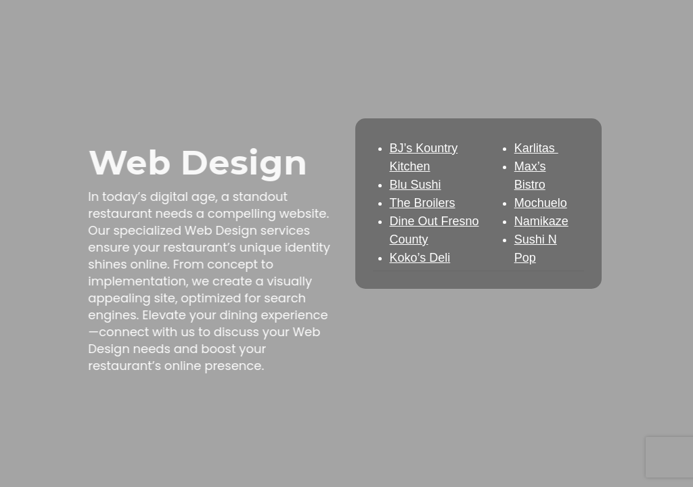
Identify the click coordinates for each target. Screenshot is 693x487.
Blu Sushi (415, 184)
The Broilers (422, 203)
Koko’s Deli (420, 257)
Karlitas (536, 148)
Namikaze (541, 221)
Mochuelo (540, 203)
